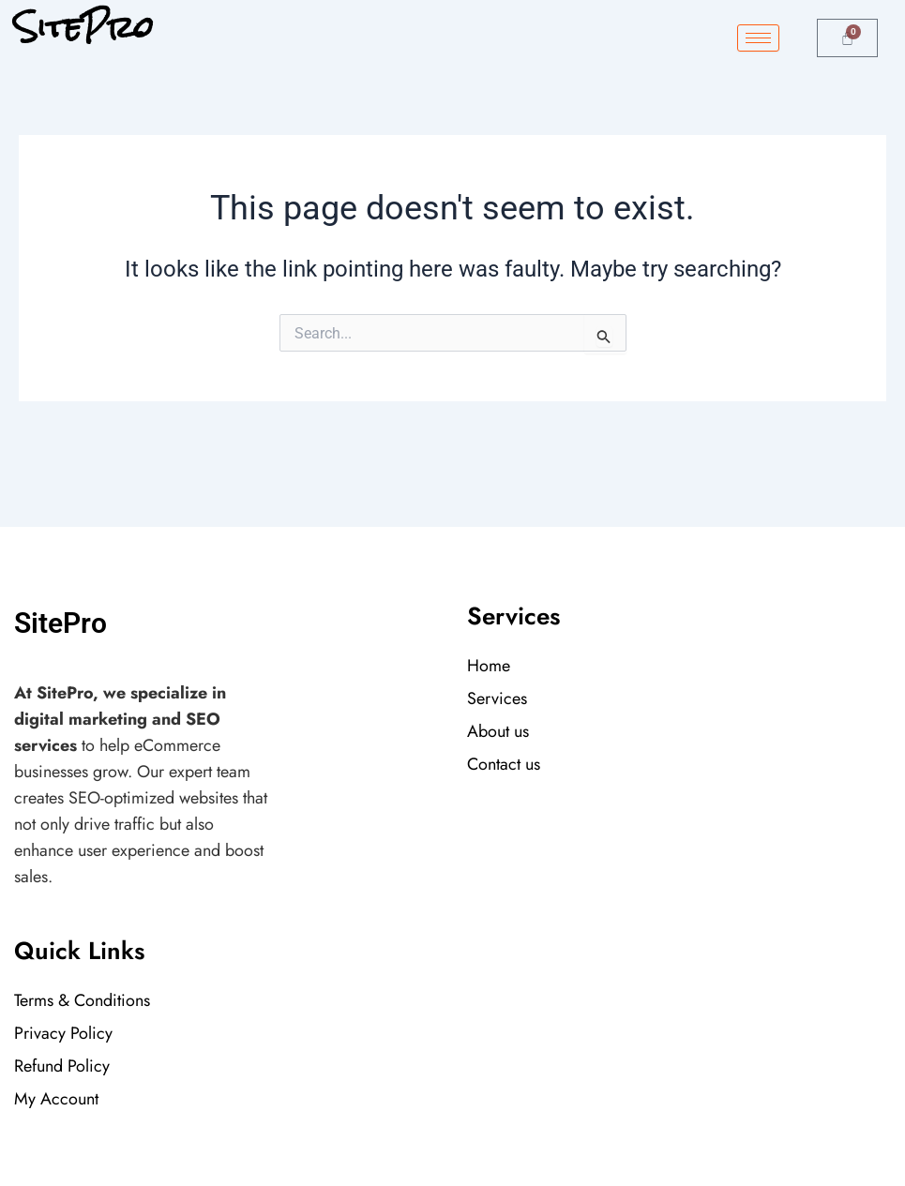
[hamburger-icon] (758, 38)
